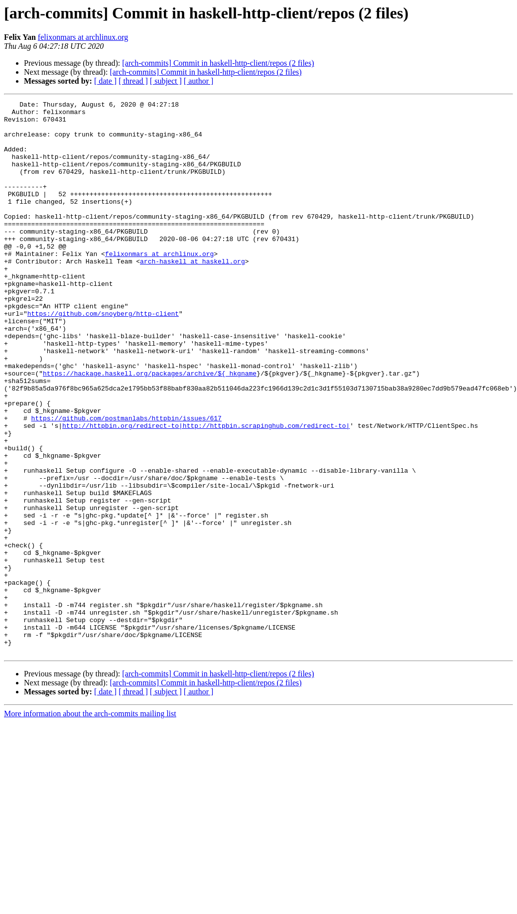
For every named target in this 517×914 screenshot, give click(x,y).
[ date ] (105, 81)
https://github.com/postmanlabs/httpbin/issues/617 (126, 482)
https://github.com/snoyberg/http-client (103, 356)
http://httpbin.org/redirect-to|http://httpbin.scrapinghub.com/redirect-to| (206, 491)
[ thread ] (133, 81)
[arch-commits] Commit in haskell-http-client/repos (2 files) (218, 63)
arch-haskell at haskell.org (192, 293)
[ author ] (199, 81)
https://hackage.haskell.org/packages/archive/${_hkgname (150, 428)
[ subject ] (166, 81)
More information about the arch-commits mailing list (90, 824)
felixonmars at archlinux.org (83, 37)
